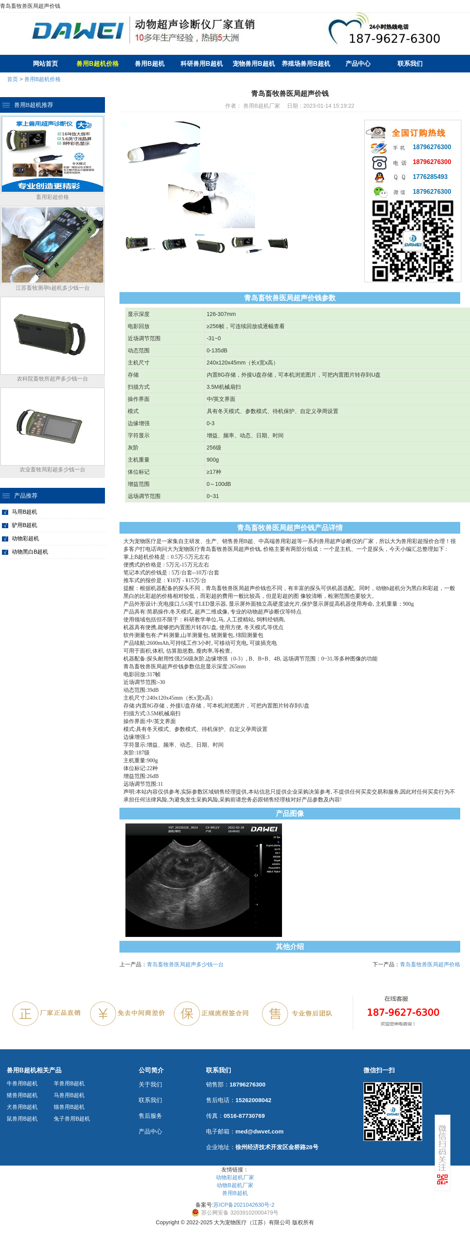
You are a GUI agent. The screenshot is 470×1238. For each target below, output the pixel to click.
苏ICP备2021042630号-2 (244, 1205)
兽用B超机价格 (42, 79)
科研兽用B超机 (202, 63)
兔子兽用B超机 (72, 1118)
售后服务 (150, 1115)
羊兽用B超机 (69, 1083)
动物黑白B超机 (30, 552)
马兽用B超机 (69, 1095)
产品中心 (358, 63)
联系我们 (410, 63)
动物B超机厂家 (235, 1185)
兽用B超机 (149, 63)
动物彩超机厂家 (235, 1177)
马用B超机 (24, 512)
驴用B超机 (24, 525)
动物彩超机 (25, 538)
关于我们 (150, 1084)
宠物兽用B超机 (254, 63)
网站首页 (45, 63)
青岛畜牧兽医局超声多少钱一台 (185, 964)
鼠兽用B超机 (22, 1118)
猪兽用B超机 (22, 1095)
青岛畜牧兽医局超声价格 (430, 964)
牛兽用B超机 (22, 1083)
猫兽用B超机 (69, 1107)
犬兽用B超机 (22, 1107)
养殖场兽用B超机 (306, 63)
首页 (12, 79)
